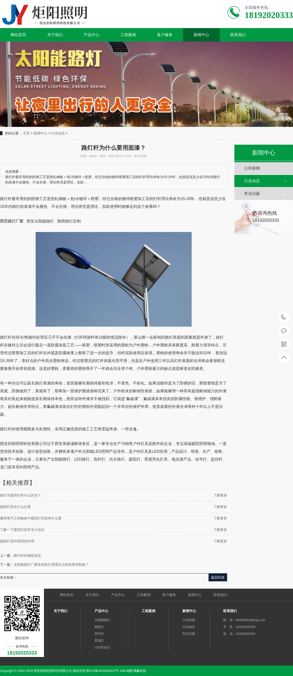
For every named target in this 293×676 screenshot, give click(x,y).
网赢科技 (139, 671)
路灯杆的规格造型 (27, 555)
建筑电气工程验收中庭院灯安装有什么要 (31, 518)
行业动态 (58, 133)
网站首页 (18, 35)
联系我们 (238, 35)
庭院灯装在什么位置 (15, 507)
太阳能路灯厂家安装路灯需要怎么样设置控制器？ (51, 564)
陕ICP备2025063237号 (102, 671)
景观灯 (99, 640)
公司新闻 (252, 168)
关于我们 (55, 35)
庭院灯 (99, 627)
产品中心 (91, 35)
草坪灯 (99, 634)
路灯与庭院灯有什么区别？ (20, 495)
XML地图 (126, 671)
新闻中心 (201, 35)
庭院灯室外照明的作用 (17, 541)
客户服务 (165, 35)
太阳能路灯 (102, 620)
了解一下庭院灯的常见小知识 (22, 530)
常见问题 (252, 194)
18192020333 (283, 317)
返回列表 (218, 577)
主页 (26, 133)
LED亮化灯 (102, 647)
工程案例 (128, 35)
